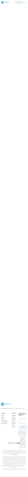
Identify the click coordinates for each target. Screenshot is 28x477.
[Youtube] (14, 443)
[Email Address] (22, 423)
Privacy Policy (16, 458)
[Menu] (26, 2)
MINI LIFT (3, 418)
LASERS (13, 420)
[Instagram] (11, 443)
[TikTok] (16, 443)
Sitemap (11, 458)
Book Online (19, 2)
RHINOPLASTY (4, 420)
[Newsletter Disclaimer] (18, 436)
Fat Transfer (4, 423)
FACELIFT (3, 415)
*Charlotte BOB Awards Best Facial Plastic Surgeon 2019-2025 (14, 469)
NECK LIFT (3, 417)
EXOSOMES (14, 415)
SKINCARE (14, 418)
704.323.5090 (14, 454)
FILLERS (13, 417)
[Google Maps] (18, 443)
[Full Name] (22, 418)
